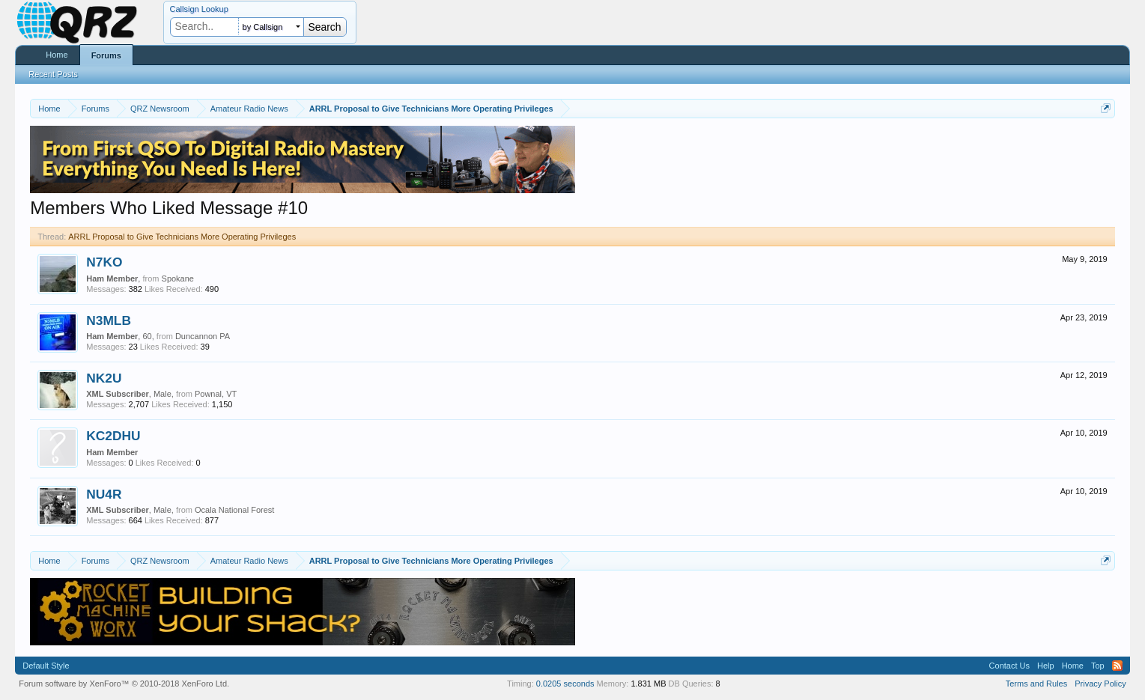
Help (1045, 665)
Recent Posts (52, 74)
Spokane (178, 278)
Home (56, 54)
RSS (1117, 665)
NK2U (103, 378)
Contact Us (1009, 665)
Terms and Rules (1037, 683)
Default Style (45, 665)
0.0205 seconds (565, 683)
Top (1098, 665)
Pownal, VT (216, 393)
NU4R (103, 494)
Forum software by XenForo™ (124, 683)
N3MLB (108, 320)
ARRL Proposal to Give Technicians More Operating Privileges (182, 236)
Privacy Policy (1100, 683)
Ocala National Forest (234, 509)
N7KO (104, 262)
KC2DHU (113, 435)
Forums (106, 55)
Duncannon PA (202, 336)
